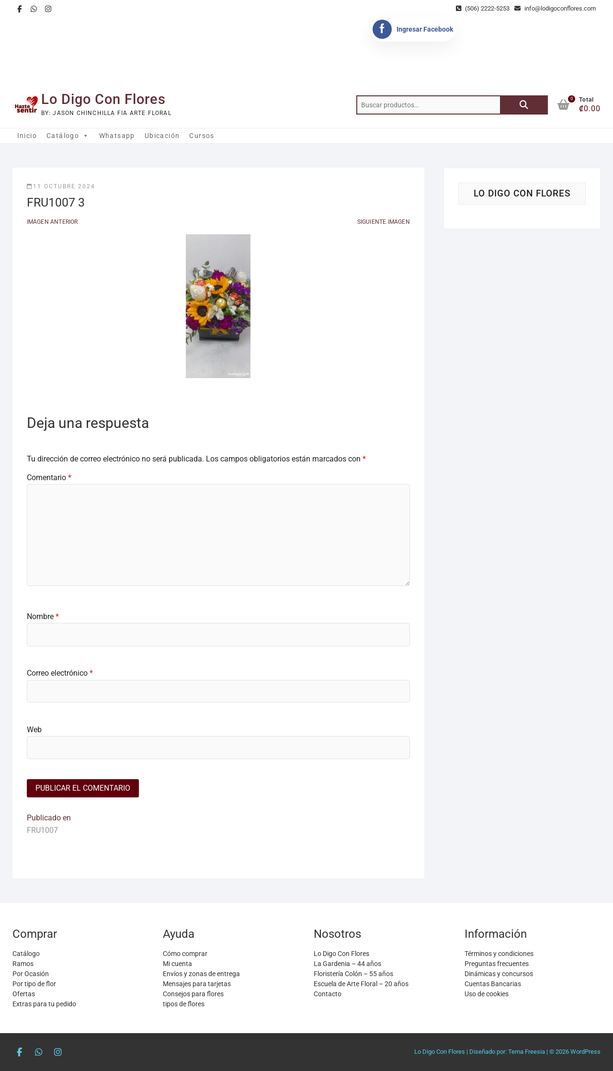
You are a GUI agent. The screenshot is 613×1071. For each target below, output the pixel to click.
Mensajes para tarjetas (197, 984)
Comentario (49, 477)
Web (34, 729)
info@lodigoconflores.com (555, 8)
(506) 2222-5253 (483, 8)
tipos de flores (183, 1004)
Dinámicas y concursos (499, 974)
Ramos (23, 963)
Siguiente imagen (383, 222)
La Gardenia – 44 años (347, 963)
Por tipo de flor (34, 984)
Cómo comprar (185, 953)
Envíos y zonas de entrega (201, 974)
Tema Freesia (526, 1051)
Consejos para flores (193, 994)
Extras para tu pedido (44, 1004)
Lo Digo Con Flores (103, 99)
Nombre (43, 616)
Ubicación (162, 135)
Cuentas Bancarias (493, 984)
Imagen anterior (52, 222)
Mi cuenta (177, 963)
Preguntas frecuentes (497, 963)
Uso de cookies (487, 994)
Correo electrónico (60, 673)
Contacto (327, 994)
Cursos (201, 135)
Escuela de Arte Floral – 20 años (361, 984)
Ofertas (23, 994)
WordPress (585, 1051)
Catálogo (68, 135)
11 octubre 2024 (61, 186)
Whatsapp (117, 135)
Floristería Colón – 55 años (353, 974)
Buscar (524, 105)
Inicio (27, 135)
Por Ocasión (30, 974)
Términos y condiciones (499, 953)
